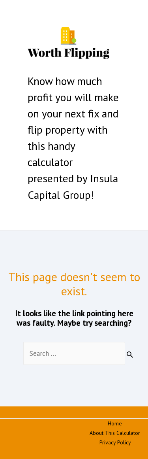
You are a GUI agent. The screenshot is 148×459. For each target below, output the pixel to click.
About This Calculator (115, 432)
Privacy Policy (115, 442)
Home (115, 423)
